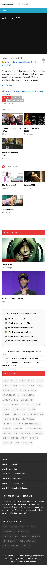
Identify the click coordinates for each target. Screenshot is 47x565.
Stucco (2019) (30, 185)
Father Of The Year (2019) (12, 298)
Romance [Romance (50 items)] (37, 433)
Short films (16, 97)
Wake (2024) (7, 264)
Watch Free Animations (11, 478)
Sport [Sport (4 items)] (24, 438)
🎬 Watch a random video (16, 319)
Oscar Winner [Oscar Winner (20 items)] (34, 428)
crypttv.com (7, 85)
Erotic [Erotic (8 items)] (6, 414)
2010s (9, 100)
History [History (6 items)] (7, 424)
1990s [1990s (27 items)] (40, 385)
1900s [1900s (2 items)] (6, 381)
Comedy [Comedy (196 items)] (36, 405)
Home (4, 459)
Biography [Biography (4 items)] (27, 400)
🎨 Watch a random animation (18, 332)
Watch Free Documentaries (13, 474)
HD (14, 100)
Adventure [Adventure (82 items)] (9, 395)
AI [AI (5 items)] (19, 395)
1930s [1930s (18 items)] (31, 381)
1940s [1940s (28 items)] (40, 381)
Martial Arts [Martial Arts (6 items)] (32, 424)
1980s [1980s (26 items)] (31, 385)
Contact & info (24, 558)
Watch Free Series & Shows (13, 483)
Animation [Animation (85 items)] (28, 395)
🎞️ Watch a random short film (17, 323)
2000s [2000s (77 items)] (6, 390)
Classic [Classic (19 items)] (25, 405)
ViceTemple (30, 561)
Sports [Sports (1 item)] (34, 438)
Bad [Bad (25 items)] (16, 400)
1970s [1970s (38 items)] (23, 385)
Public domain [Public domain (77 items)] (21, 433)
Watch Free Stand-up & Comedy (15, 488)
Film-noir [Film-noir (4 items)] (8, 419)
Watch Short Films (9, 469)
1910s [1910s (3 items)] (14, 381)
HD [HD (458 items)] (17, 419)
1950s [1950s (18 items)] (6, 385)
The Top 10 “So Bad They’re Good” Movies (21, 358)
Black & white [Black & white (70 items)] (11, 405)
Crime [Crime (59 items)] (6, 409)
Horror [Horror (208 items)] (18, 424)
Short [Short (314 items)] (14, 438)
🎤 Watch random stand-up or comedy (21, 340)
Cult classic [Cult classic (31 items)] (19, 409)
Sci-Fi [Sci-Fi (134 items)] (6, 438)
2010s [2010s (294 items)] (14, 390)
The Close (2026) (9, 185)
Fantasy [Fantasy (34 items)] (38, 414)
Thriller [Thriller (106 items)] (8, 443)
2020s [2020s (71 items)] (23, 390)
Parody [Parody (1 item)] (7, 433)
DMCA (36, 558)
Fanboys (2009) (8, 209)
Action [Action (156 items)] (32, 390)
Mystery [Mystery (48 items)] (19, 428)
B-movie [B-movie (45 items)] (7, 400)
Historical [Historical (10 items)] (28, 419)
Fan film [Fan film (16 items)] (27, 414)
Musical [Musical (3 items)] (7, 428)
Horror (20, 100)
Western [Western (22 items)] (27, 443)
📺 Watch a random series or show (19, 336)
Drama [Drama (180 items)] (32, 409)
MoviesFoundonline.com (13, 555)
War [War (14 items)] (17, 443)
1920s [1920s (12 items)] (23, 381)
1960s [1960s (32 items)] (14, 385)
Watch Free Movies (10, 464)
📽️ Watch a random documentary (19, 327)
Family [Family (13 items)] (16, 414)
